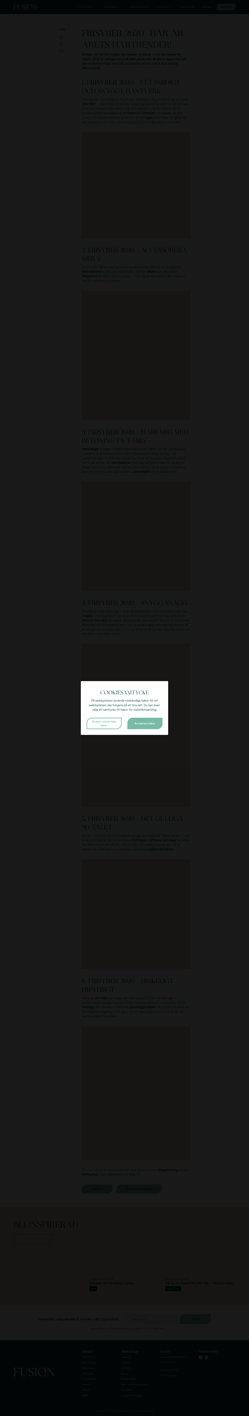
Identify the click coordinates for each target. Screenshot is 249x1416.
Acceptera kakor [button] (145, 723)
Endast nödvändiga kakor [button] (104, 723)
